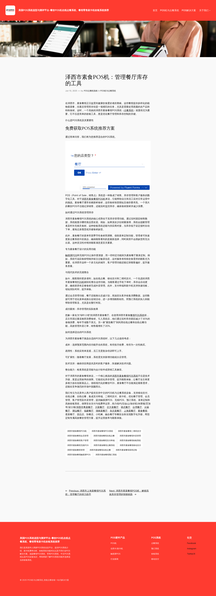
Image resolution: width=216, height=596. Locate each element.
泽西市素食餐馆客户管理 (77, 440)
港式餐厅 (125, 407)
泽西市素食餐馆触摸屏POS (79, 454)
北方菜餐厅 (112, 407)
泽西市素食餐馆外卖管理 (130, 435)
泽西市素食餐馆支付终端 (104, 440)
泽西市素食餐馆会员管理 (77, 435)
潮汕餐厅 (77, 410)
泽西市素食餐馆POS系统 (125, 375)
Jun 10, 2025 (71, 91)
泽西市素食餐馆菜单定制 (126, 450)
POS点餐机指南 (91, 91)
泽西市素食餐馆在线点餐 (104, 435)
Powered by (125, 187)
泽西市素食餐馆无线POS (78, 445)
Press (93, 172)
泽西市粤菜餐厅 (84, 407)
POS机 (80, 282)
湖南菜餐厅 (101, 410)
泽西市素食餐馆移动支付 (130, 445)
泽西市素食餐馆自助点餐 (100, 450)
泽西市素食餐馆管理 (76, 450)
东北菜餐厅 (115, 410)
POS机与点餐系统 (108, 91)
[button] (146, 187)
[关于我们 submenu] (209, 10)
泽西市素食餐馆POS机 (93, 199)
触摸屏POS (71, 255)
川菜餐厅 (99, 407)
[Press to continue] (79, 173)
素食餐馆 (142, 410)
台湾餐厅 (137, 407)
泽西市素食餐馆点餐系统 (104, 445)
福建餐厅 (88, 410)
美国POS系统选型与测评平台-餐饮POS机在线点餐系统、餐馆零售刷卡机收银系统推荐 (63, 10)
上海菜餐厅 (130, 410)
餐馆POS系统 (137, 315)
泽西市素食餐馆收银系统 (130, 440)
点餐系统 (128, 110)
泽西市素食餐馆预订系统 (106, 454)
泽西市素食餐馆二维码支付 (129, 431)
